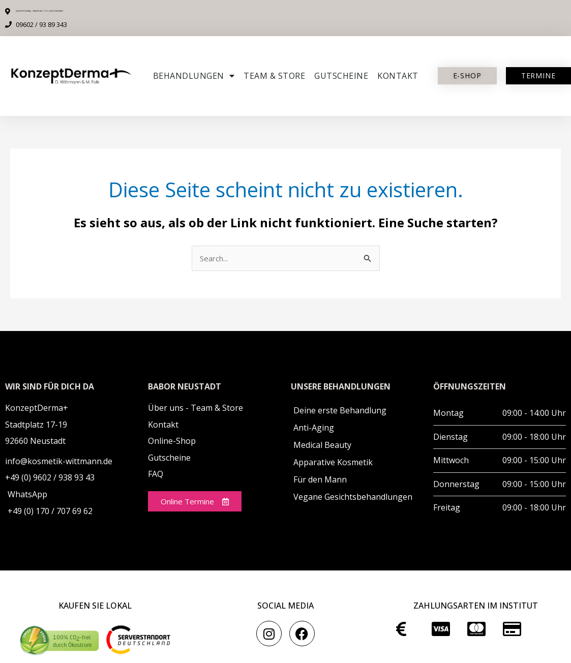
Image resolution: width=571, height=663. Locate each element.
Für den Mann (320, 480)
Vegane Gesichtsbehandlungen (352, 497)
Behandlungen (194, 76)
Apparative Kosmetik (333, 463)
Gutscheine (341, 76)
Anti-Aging (313, 428)
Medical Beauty (322, 445)
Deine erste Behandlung (339, 411)
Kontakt (397, 76)
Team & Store (274, 76)
